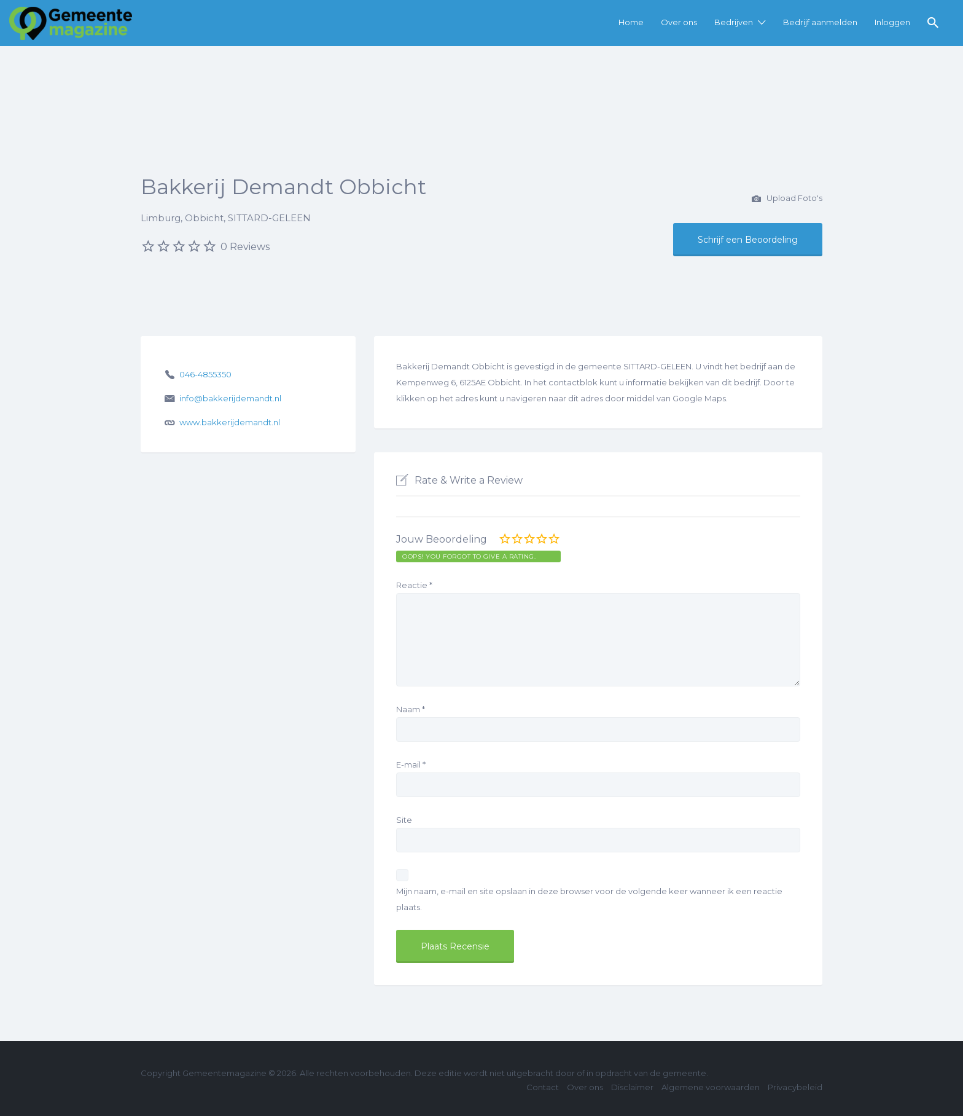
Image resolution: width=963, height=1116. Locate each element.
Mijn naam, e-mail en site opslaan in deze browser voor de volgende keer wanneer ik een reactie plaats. (589, 899)
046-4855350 (205, 374)
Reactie (414, 585)
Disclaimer (632, 1087)
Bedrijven (733, 22)
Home (631, 22)
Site (404, 820)
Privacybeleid (795, 1087)
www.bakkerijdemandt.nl (229, 422)
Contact (542, 1087)
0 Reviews (245, 247)
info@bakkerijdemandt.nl (230, 398)
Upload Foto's (787, 199)
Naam (410, 709)
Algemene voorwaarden (710, 1087)
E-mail (411, 764)
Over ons (679, 22)
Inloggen (892, 22)
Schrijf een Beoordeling (748, 239)
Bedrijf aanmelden (820, 22)
